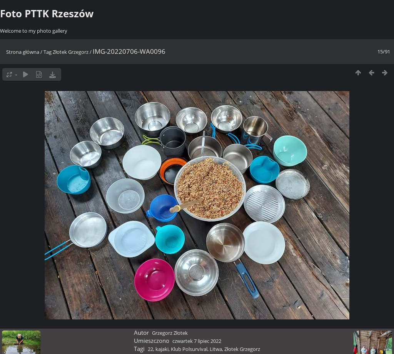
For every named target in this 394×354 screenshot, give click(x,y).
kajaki (162, 349)
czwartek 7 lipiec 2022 (196, 340)
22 (150, 349)
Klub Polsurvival (189, 349)
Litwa (216, 349)
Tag (47, 51)
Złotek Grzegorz (70, 51)
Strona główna (22, 51)
